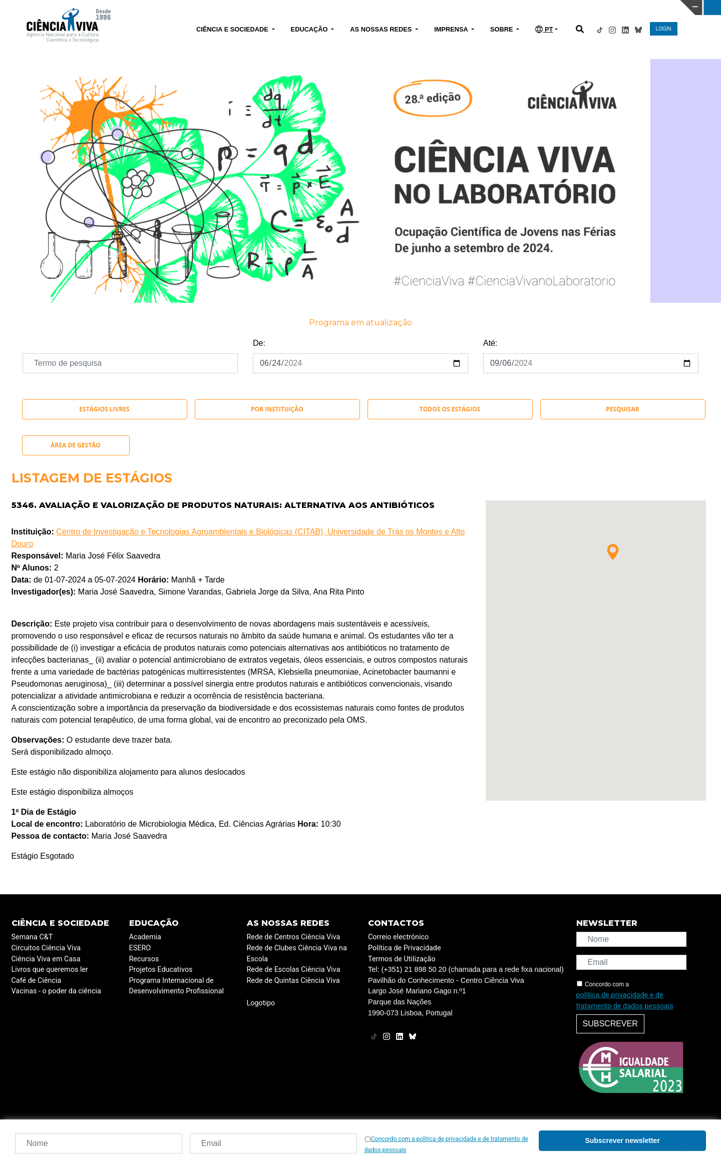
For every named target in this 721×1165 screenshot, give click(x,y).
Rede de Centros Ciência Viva (293, 937)
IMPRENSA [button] (452, 29)
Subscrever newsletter (622, 1140)
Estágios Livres (104, 409)
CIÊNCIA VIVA (486, 7)
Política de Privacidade (404, 948)
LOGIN (663, 29)
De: (259, 343)
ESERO (140, 948)
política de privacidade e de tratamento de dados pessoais (624, 1000)
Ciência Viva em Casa (46, 959)
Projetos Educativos (161, 969)
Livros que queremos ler (50, 969)
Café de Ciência (37, 980)
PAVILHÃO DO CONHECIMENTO (325, 6)
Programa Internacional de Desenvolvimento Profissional (176, 986)
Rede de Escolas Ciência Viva (293, 969)
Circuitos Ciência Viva (46, 948)
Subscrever (610, 1023)
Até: (490, 343)
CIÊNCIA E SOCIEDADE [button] (233, 29)
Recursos (144, 959)
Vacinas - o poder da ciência (56, 991)
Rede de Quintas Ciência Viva (293, 980)
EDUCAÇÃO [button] (310, 29)
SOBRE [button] (502, 29)
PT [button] (544, 29)
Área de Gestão (76, 445)
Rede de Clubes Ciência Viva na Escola (297, 953)
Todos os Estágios (450, 409)
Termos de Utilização (402, 959)
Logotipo (261, 1003)
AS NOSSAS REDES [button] (382, 29)
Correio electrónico (398, 937)
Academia (145, 937)
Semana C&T (32, 937)
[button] (613, 552)
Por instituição (277, 409)
